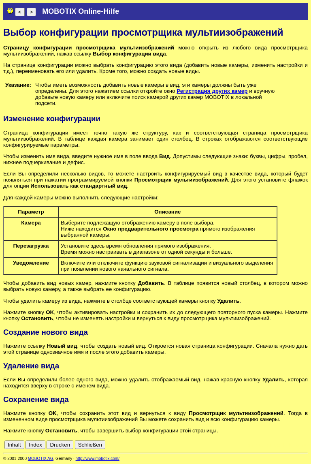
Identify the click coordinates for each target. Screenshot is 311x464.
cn (250, 445)
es (277, 445)
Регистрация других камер (212, 91)
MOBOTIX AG (40, 458)
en (268, 445)
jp (296, 445)
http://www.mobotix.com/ (97, 458)
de (259, 445)
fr (284, 445)
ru (304, 445)
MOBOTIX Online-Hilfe (80, 11)
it (290, 445)
